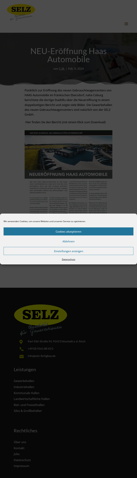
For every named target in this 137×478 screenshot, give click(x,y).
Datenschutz (68, 259)
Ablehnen (68, 241)
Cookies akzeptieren (68, 231)
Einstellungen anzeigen (68, 251)
